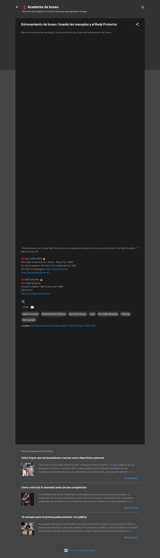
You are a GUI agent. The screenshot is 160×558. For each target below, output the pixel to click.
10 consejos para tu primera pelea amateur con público (54, 517)
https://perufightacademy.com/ (36, 293)
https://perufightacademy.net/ (35, 272)
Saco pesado (29, 320)
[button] (137, 25)
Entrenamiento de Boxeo (54, 314)
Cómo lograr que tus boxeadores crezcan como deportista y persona (62, 457)
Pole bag (125, 314)
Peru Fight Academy (108, 314)
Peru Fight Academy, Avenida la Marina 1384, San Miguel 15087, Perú (63, 325)
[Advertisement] (80, 417)
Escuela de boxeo (77, 314)
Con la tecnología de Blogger (80, 550)
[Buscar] (143, 7)
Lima (92, 314)
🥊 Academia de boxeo (40, 7)
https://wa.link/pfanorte (57, 269)
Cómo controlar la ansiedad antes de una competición (53, 487)
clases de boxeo (30, 314)
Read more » (132, 478)
